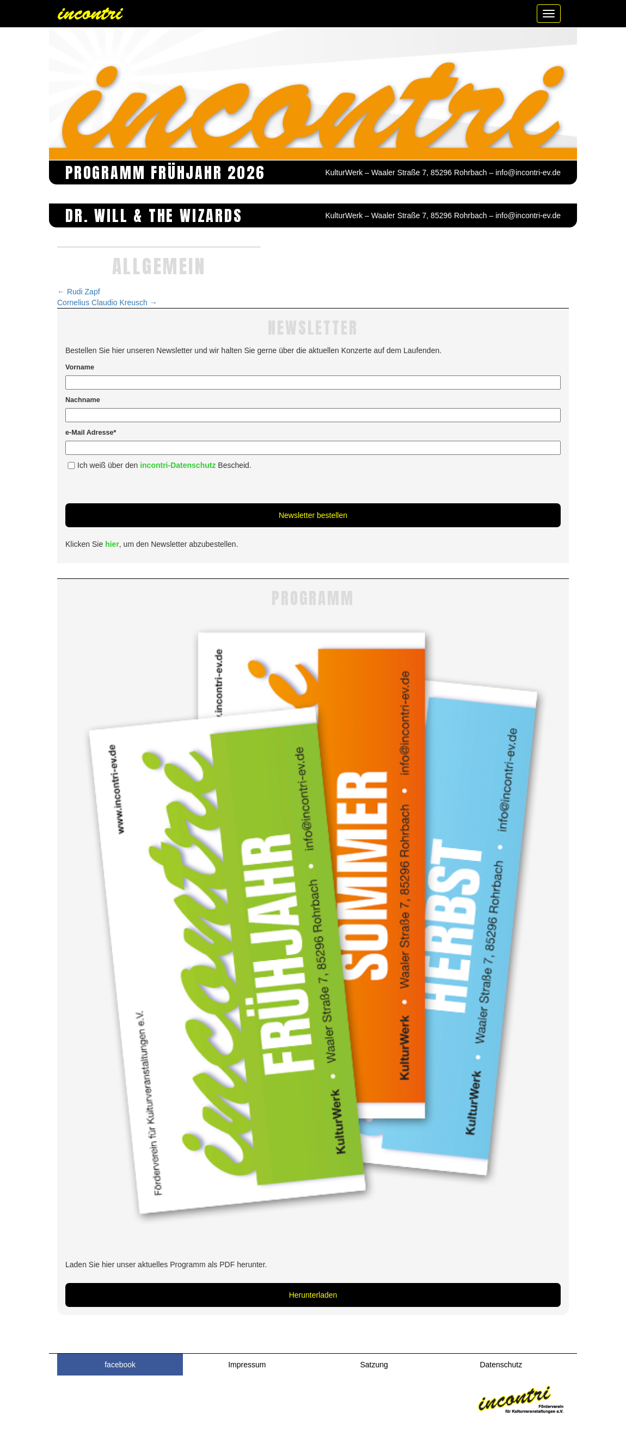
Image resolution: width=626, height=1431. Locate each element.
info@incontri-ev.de (528, 172)
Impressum (247, 1364)
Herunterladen (313, 1295)
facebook (120, 1364)
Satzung (374, 1364)
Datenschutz (501, 1364)
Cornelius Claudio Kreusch (107, 302)
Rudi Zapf (78, 291)
